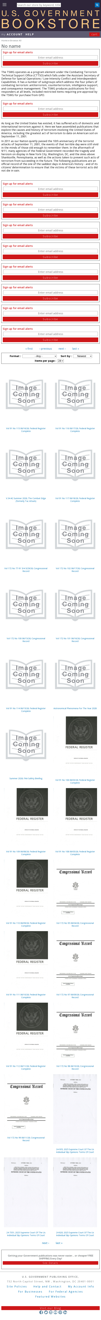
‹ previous (45, 348)
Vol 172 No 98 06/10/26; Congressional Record (75, 1067)
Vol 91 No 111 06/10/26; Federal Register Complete (26, 996)
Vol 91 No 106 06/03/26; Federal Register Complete (75, 781)
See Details (50, 1263)
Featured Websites (50, 1296)
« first (29, 348)
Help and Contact (47, 1286)
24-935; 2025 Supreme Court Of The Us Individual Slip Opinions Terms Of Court (75, 1150)
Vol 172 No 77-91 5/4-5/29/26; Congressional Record (25, 569)
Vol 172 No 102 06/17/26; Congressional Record (75, 569)
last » (75, 348)
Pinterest (60, 1312)
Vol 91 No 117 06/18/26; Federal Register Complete (75, 499)
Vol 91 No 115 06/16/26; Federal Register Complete (26, 430)
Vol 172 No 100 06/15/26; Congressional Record (26, 640)
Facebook (41, 1312)
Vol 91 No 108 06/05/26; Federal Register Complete (75, 853)
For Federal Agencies (66, 1291)
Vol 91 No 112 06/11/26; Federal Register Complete (26, 1067)
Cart (94, 34)
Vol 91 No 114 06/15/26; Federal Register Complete (26, 709)
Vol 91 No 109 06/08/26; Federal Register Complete (26, 853)
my (12, 34)
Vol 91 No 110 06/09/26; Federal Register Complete (26, 924)
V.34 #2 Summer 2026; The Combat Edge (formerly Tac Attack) (26, 499)
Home (4, 40)
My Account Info (81, 1286)
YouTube (55, 1312)
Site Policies (17, 1286)
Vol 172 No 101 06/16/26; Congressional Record (75, 640)
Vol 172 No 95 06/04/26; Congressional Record (75, 924)
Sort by (66, 356)
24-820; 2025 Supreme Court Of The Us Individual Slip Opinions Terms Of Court (75, 1234)
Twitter (46, 1312)
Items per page (45, 360)
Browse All (15, 40)
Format (15, 356)
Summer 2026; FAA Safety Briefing (26, 778)
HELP (29, 34)
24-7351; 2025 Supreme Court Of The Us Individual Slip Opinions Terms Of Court (25, 1234)
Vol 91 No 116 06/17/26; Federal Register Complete (75, 430)
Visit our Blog (50, 1308)
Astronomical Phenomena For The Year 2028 (75, 708)
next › (61, 348)
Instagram (50, 1312)
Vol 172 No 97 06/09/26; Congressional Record (75, 996)
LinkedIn (65, 1312)
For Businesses (30, 1291)
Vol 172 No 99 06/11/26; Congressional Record (26, 1139)
